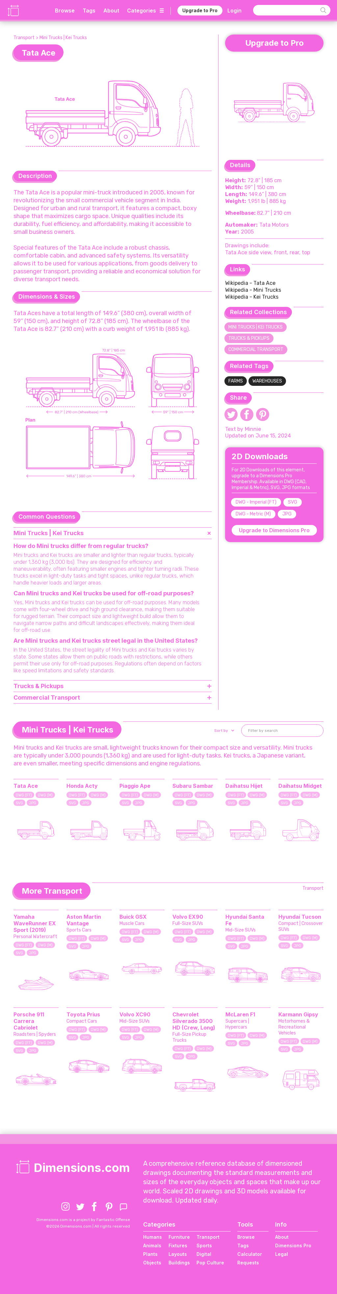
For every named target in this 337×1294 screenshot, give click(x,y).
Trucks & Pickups (249, 338)
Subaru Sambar (192, 786)
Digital (203, 1254)
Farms (235, 381)
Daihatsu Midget (300, 786)
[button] (223, 730)
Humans (152, 1237)
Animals (152, 1245)
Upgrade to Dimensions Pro (274, 530)
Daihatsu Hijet (244, 786)
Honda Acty (82, 786)
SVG (292, 502)
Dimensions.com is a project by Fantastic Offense (83, 1219)
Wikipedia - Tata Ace (250, 283)
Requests (248, 1262)
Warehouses (267, 381)
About (111, 10)
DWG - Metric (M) (253, 514)
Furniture (179, 1237)
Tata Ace (25, 786)
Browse (65, 10)
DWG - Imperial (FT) (256, 502)
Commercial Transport (255, 349)
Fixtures (177, 1245)
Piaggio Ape (134, 786)
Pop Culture (210, 1262)
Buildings (179, 1262)
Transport (24, 37)
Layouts (177, 1254)
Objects (152, 1262)
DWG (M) (45, 795)
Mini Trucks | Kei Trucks (63, 37)
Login (234, 10)
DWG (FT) (24, 795)
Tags (89, 10)
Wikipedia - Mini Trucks (253, 290)
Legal (281, 1254)
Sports (204, 1245)
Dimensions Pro (293, 1245)
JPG (287, 514)
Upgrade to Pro (200, 10)
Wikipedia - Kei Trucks (251, 297)
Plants (150, 1254)
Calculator (249, 1254)
